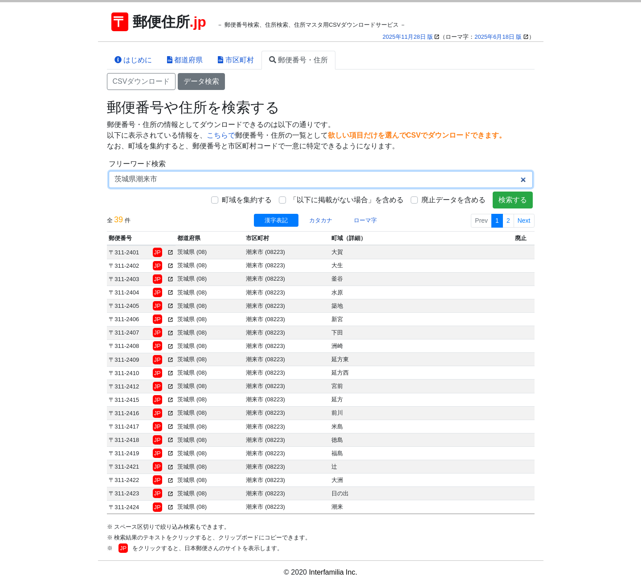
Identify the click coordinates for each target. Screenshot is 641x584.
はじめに (133, 60)
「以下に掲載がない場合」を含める (347, 200)
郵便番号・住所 (298, 60)
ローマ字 (365, 220)
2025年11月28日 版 (408, 36)
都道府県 (185, 60)
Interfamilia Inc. (333, 572)
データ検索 (201, 81)
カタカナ (320, 220)
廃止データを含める (453, 200)
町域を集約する (247, 200)
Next (524, 220)
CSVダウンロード (141, 81)
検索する (512, 200)
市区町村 (235, 60)
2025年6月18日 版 (498, 36)
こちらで (221, 135)
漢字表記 (276, 220)
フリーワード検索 (137, 163)
